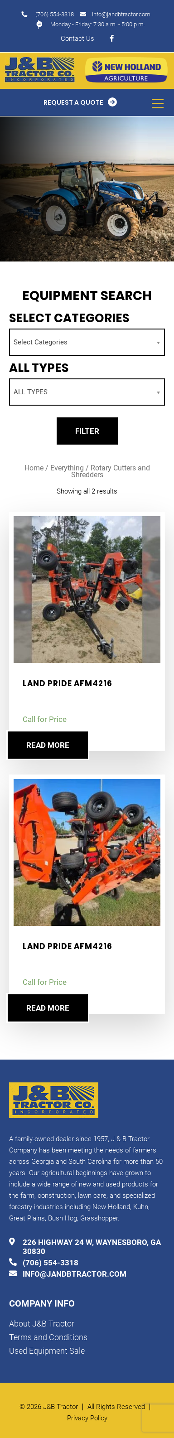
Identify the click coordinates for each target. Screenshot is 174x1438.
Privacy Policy (87, 1418)
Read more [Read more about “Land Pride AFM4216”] (47, 745)
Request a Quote (73, 102)
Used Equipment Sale (47, 1351)
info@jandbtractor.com (121, 14)
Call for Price (45, 719)
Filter (87, 431)
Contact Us (77, 38)
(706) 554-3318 (54, 14)
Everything (67, 468)
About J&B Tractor (41, 1323)
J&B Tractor (60, 1407)
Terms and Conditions (48, 1337)
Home (34, 468)
